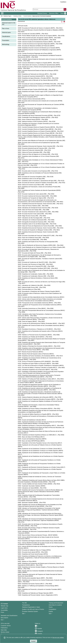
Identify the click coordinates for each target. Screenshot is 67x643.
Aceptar (33, 641)
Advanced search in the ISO (8, 23)
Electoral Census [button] (42, 13)
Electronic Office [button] (53, 13)
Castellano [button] (63, 2)
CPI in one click (5, 623)
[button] (63, 13)
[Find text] (48, 9)
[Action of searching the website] (65, 9)
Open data (4, 630)
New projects (4, 617)
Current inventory (27, 16)
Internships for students (55, 605)
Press (2, 612)
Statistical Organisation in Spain (11, 16)
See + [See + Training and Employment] (50, 613)
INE (1, 16)
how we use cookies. (58, 637)
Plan (59, 28)
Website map (4, 606)
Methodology (5, 44)
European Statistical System (30, 611)
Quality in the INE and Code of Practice (33, 609)
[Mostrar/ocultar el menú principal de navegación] (2, 13)
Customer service (6, 625)
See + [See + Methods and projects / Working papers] (2, 619)
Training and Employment (56, 603)
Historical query (6, 32)
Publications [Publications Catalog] (4, 627)
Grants (51, 607)
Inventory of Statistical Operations (21, 16)
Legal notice (4, 608)
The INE (24, 603)
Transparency (26, 605)
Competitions (52, 609)
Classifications (6, 36)
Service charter (5, 632)
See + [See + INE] (23, 613)
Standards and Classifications (9, 615)
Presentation (5, 40)
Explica (51, 611)
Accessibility (4, 610)
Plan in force (5, 28)
